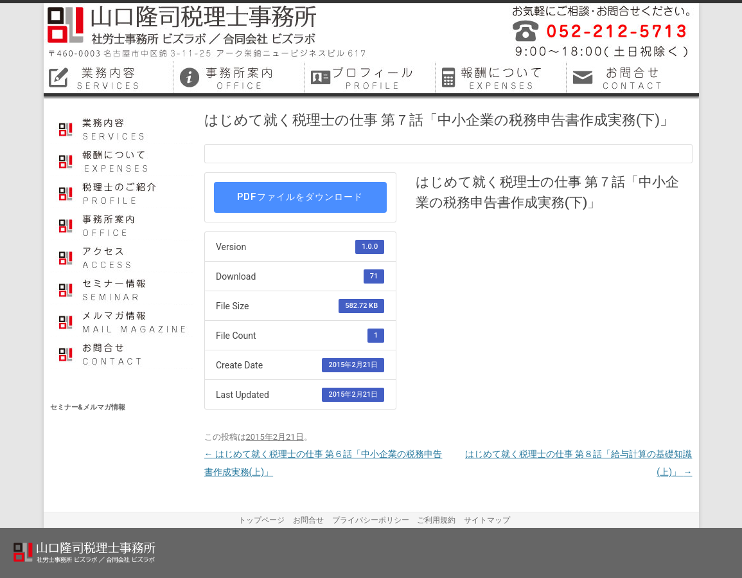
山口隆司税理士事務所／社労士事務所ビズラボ (207, 32)
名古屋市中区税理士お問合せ (633, 77)
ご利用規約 (436, 520)
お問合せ (122, 353)
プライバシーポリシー (370, 520)
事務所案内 (122, 224)
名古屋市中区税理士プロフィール (371, 77)
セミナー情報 (122, 289)
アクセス (122, 256)
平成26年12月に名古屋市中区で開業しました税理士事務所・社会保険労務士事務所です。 (596, 32)
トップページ (261, 520)
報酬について (122, 160)
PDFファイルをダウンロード (300, 197)
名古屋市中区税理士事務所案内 (240, 77)
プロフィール (122, 192)
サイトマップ (487, 520)
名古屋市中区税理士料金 (502, 77)
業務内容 (122, 128)
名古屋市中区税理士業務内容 (109, 77)
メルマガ (122, 321)
